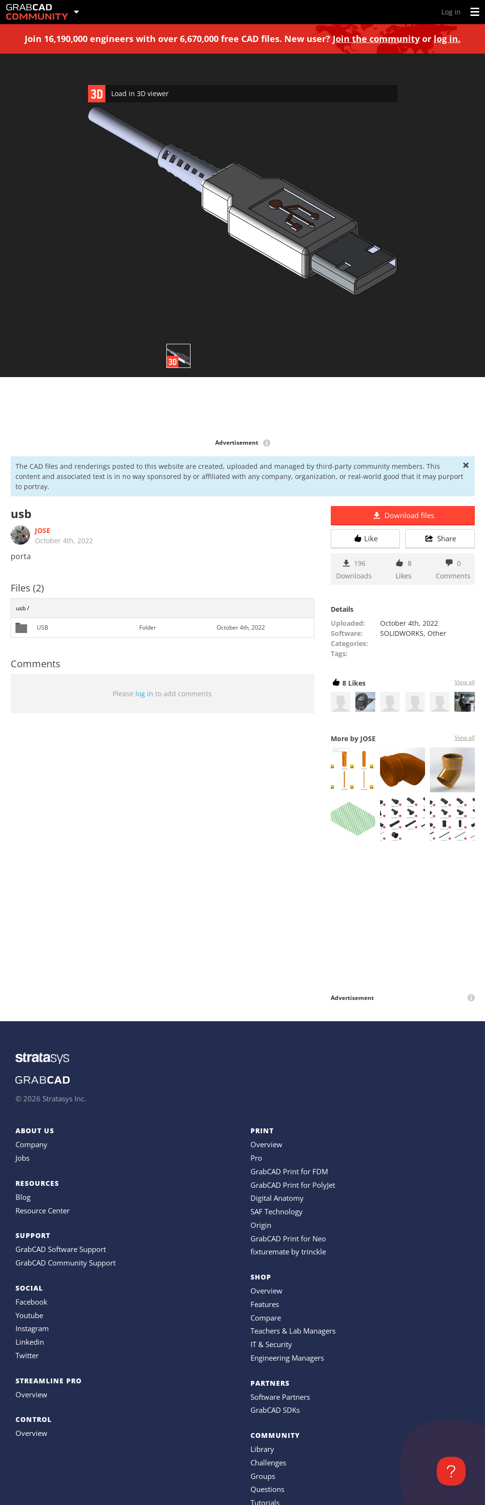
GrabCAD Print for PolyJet (292, 1185)
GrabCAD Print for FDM (289, 1171)
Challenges (268, 1462)
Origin (260, 1225)
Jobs (22, 1158)
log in (144, 693)
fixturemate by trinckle (288, 1251)
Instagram (32, 1328)
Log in (451, 11)
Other (436, 633)
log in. (447, 38)
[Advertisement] (243, 408)
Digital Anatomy (277, 1198)
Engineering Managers (287, 1358)
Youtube (29, 1315)
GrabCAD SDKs (275, 1410)
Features (264, 1304)
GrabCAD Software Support (60, 1249)
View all (465, 682)
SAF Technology (276, 1211)
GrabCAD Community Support (65, 1262)
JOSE (42, 530)
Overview (31, 1394)
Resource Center (42, 1210)
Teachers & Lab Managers (293, 1331)
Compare (265, 1317)
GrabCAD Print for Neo (288, 1238)
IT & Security (271, 1344)
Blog (22, 1197)
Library (262, 1449)
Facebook (31, 1302)
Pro (256, 1158)
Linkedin (29, 1342)
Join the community (376, 38)
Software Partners (280, 1397)
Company (31, 1144)
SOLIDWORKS (402, 633)
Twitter (27, 1355)
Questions (267, 1489)
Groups (262, 1476)
